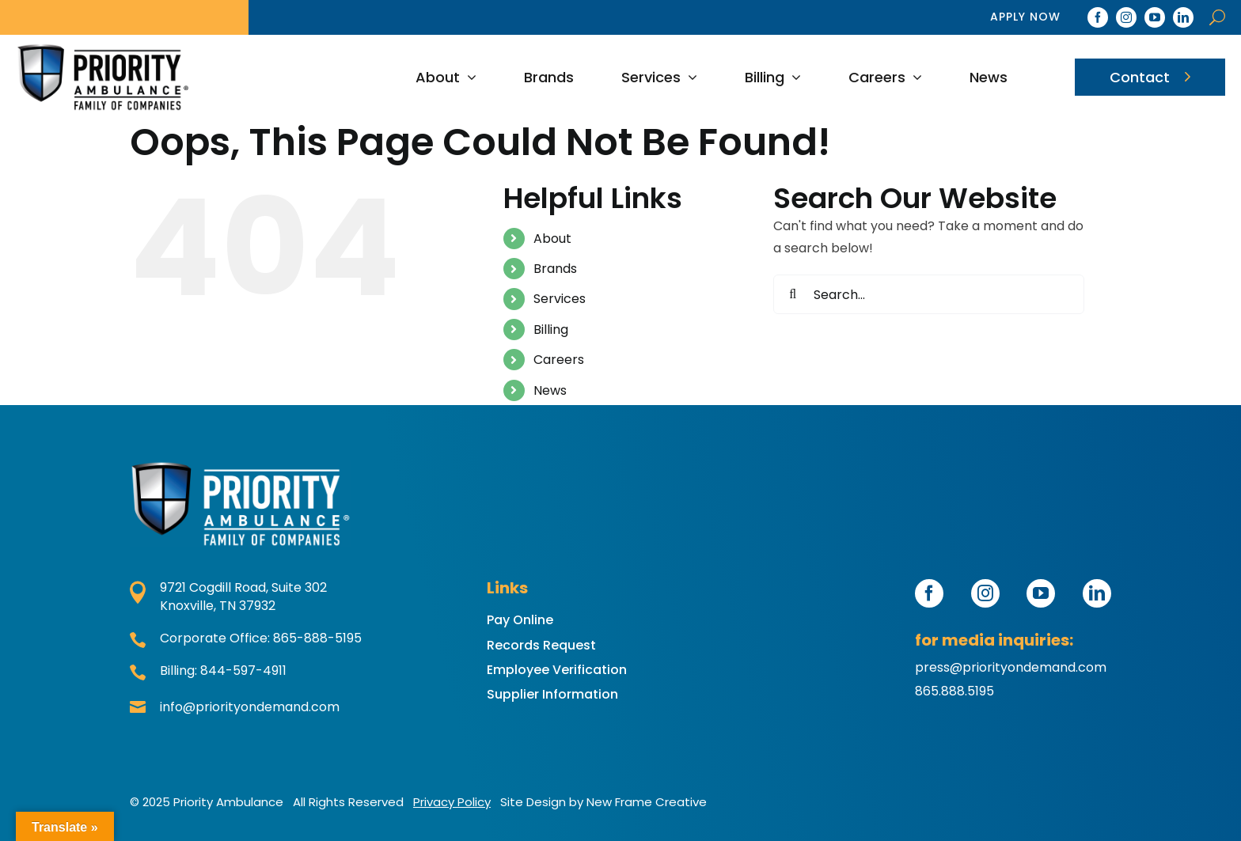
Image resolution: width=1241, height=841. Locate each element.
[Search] (793, 294)
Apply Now (1025, 17)
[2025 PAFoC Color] (103, 77)
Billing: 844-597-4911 (208, 671)
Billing (550, 329)
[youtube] (1154, 17)
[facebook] (1097, 17)
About (552, 238)
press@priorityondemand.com (1010, 667)
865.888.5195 (954, 691)
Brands (555, 268)
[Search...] (928, 294)
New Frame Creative (646, 802)
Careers (558, 359)
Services (559, 299)
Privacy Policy (452, 802)
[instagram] (1126, 17)
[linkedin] (1183, 17)
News (550, 390)
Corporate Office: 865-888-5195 (246, 639)
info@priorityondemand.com (235, 707)
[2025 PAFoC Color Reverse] (240, 503)
